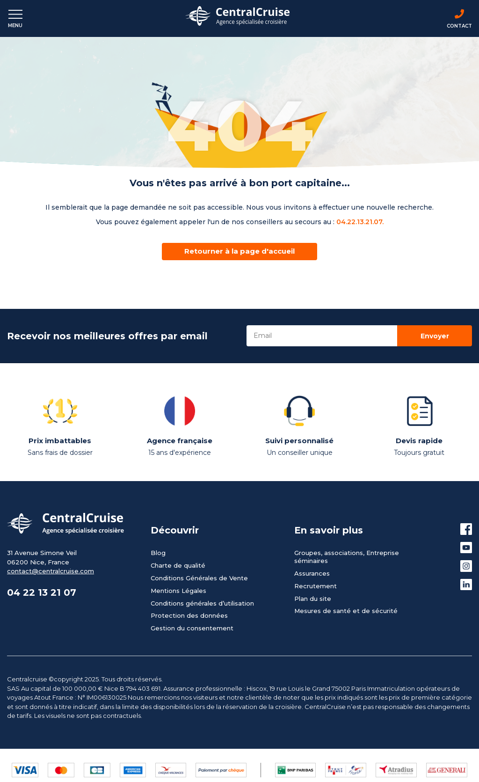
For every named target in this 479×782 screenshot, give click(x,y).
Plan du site (312, 598)
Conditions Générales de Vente (199, 578)
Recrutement (315, 586)
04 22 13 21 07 (41, 592)
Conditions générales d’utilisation (202, 603)
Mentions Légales (178, 590)
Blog (158, 552)
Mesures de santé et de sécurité (346, 610)
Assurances (312, 573)
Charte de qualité (178, 565)
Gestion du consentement (192, 628)
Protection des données (189, 615)
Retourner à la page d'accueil (239, 251)
